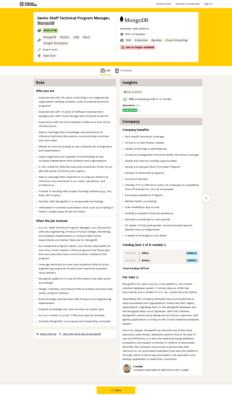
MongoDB (45, 23)
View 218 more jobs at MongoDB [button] (80, 333)
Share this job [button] (46, 333)
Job (105, 70)
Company (123, 70)
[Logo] (28, 4)
